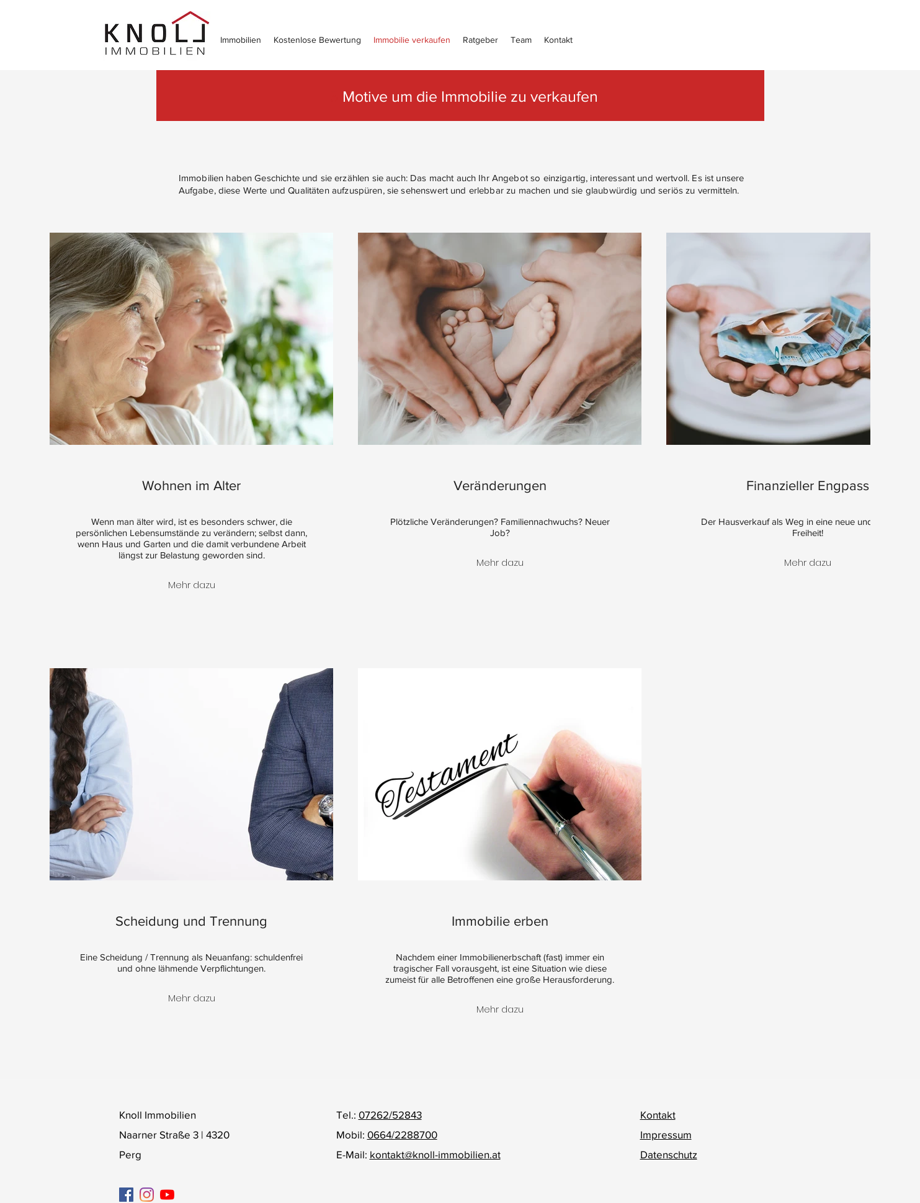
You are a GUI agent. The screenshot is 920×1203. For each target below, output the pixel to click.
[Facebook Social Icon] (126, 1194)
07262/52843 (390, 1114)
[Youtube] (167, 1194)
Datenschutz (668, 1154)
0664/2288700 (402, 1134)
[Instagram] (147, 1194)
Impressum (666, 1134)
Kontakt (658, 1114)
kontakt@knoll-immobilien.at (435, 1154)
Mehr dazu (191, 584)
